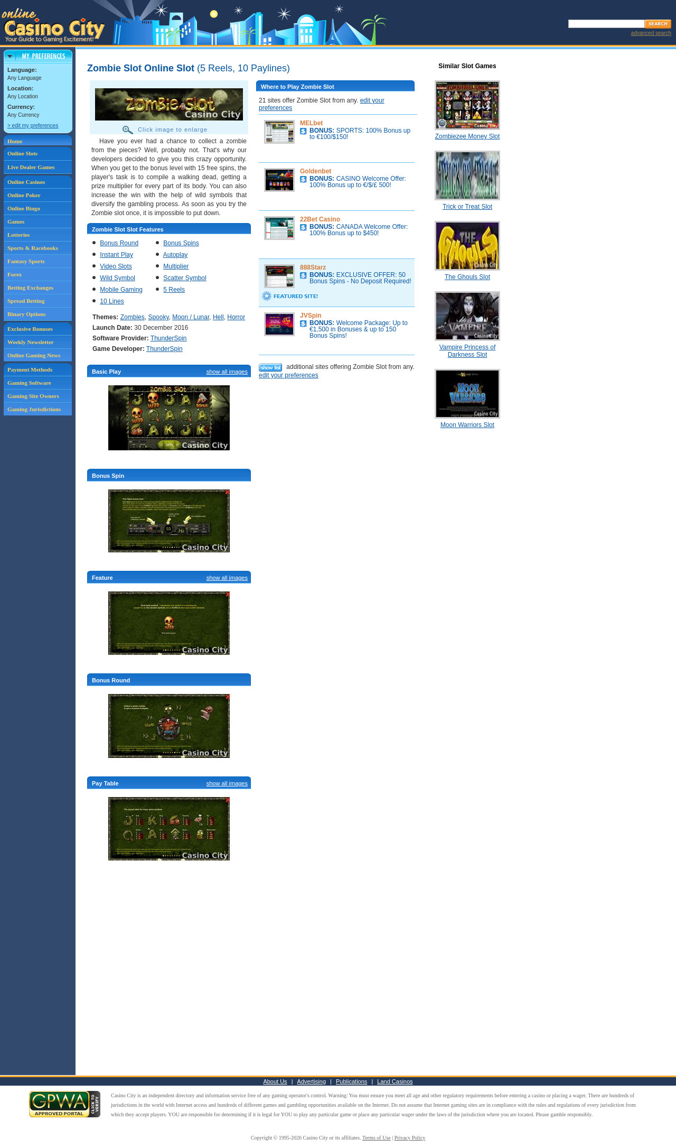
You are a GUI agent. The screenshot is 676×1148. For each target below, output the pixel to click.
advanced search (651, 33)
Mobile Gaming (121, 289)
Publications (351, 1081)
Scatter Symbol (184, 278)
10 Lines (112, 301)
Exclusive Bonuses (30, 329)
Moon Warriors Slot (467, 425)
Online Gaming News (33, 355)
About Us (275, 1081)
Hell (218, 317)
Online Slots (22, 153)
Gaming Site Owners (33, 396)
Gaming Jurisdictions (34, 409)
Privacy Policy (410, 1138)
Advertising (311, 1081)
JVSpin (311, 315)
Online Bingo (23, 208)
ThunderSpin (169, 338)
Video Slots (116, 266)
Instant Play (116, 254)
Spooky (158, 317)
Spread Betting (25, 301)
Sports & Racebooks (32, 248)
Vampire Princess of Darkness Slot (467, 351)
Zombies (132, 317)
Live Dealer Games (31, 167)
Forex (14, 274)
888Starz (313, 267)
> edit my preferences (32, 125)
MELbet (311, 123)
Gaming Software (29, 382)
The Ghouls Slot (467, 277)
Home (14, 141)
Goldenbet (315, 171)
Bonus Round (119, 243)
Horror (236, 317)
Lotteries (18, 235)
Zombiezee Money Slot (467, 136)
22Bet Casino (320, 219)
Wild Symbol (117, 278)
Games (15, 221)
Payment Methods (29, 369)
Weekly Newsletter (30, 342)
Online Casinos (26, 182)
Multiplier (176, 266)
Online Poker (24, 195)
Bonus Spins (181, 243)
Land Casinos (394, 1081)
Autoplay (175, 254)
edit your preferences (288, 375)
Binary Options (26, 314)
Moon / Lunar (190, 317)
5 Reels (174, 289)
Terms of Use (376, 1138)
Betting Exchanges (30, 287)
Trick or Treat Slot (467, 206)
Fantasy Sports (26, 261)
